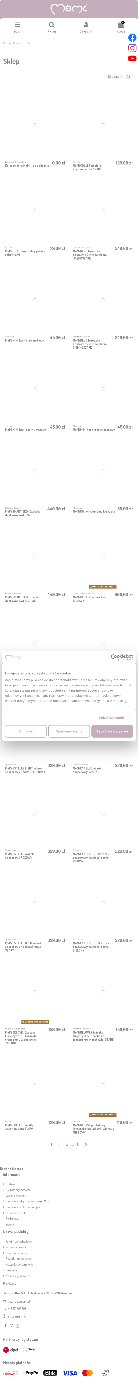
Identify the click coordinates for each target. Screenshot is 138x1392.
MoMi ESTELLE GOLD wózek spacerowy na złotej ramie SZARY (23, 946)
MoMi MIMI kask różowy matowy (94, 429)
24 (129, 76)
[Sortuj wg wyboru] (115, 76)
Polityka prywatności (18, 1190)
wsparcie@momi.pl (19, 1301)
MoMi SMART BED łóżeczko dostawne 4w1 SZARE (23, 513)
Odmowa (26, 731)
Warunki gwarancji (16, 1195)
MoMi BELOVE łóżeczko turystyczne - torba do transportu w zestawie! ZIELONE (21, 1038)
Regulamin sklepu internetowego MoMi (28, 1201)
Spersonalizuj (69, 731)
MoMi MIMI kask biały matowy (24, 340)
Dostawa (11, 1184)
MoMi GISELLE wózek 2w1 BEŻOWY (89, 599)
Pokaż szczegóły (112, 717)
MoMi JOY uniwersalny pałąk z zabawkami (25, 252)
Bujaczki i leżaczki (16, 1253)
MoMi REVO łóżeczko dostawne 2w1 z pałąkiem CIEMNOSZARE (90, 344)
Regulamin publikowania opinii (23, 1207)
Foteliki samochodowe (18, 1241)
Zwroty (10, 1224)
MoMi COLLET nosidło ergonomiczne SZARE (87, 167)
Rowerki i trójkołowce (18, 1258)
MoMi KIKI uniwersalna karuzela (94, 511)
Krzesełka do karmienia (19, 1264)
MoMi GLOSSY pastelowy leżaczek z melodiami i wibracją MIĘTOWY (93, 1128)
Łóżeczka (11, 1270)
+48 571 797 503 (17, 1308)
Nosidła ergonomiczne (19, 1276)
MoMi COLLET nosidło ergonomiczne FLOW (19, 1127)
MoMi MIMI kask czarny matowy (26, 429)
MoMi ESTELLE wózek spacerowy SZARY (87, 770)
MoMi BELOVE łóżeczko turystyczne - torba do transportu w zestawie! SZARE (93, 1036)
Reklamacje (12, 1218)
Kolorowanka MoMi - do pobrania (27, 165)
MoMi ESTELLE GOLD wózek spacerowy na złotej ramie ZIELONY (91, 946)
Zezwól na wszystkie (112, 731)
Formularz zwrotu (16, 1213)
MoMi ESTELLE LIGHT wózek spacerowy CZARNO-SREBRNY (25, 770)
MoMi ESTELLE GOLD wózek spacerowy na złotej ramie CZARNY (91, 857)
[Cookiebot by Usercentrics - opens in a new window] (114, 657)
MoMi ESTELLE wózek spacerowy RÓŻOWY (19, 855)
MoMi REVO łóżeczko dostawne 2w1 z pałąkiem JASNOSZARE (90, 254)
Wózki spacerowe (16, 1247)
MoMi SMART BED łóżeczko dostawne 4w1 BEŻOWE (23, 599)
